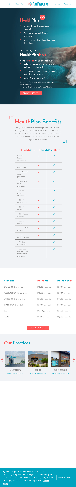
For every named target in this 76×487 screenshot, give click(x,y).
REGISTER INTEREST (30, 93)
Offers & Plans (19, 4)
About (8, 4)
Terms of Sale (45, 87)
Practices (57, 4)
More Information (15, 373)
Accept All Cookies (64, 477)
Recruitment (68, 4)
